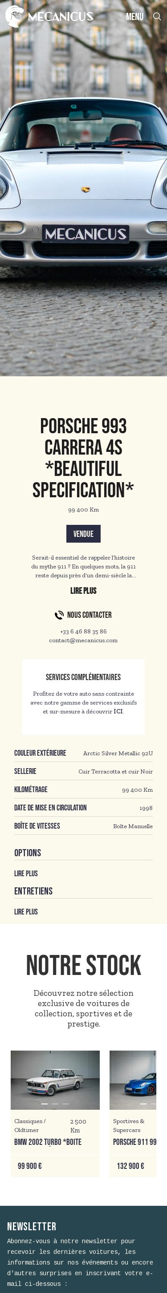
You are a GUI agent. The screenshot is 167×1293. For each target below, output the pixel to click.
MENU (134, 17)
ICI (118, 711)
